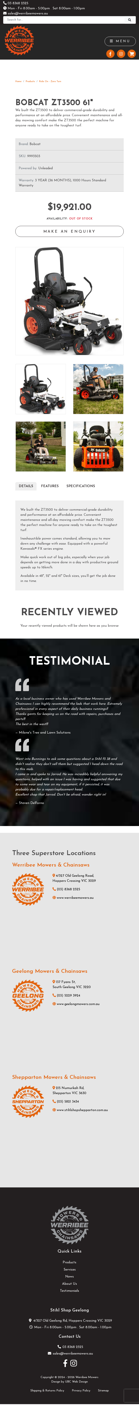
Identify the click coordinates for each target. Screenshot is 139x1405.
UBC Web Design (76, 1382)
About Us (69, 1284)
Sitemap (103, 1391)
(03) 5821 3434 (65, 1102)
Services (70, 1270)
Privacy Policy (81, 1391)
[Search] (64, 20)
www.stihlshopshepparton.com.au (80, 1111)
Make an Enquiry (69, 232)
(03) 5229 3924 (66, 996)
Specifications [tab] (81, 487)
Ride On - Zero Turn (50, 81)
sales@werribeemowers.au (25, 13)
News (69, 1277)
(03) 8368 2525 (66, 890)
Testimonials (69, 1291)
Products (30, 81)
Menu (119, 41)
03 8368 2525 (15, 3)
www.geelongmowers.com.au (75, 1005)
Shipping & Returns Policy (47, 1391)
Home (18, 81)
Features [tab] (50, 487)
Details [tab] (26, 487)
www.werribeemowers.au (73, 898)
